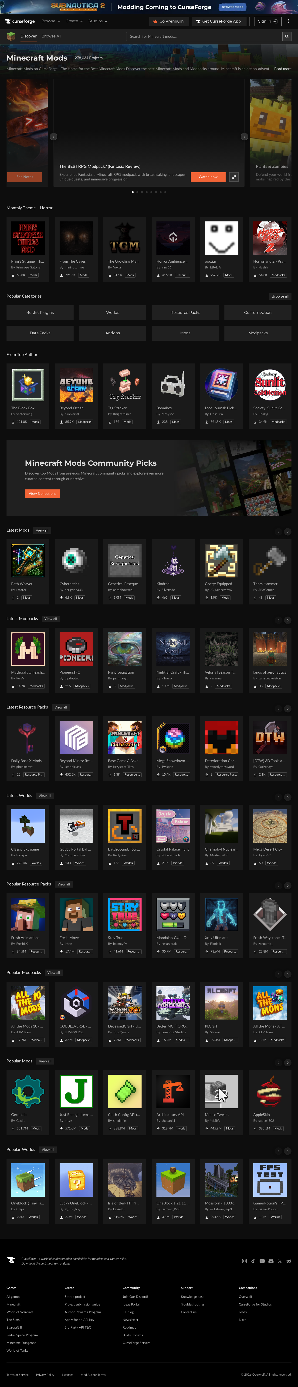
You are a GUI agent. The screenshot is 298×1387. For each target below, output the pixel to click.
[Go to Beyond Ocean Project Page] (76, 396)
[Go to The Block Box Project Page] (28, 396)
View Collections (42, 493)
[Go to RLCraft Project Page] (221, 1014)
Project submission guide (82, 1304)
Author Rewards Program (83, 1312)
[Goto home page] (20, 21)
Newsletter (130, 1320)
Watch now (208, 177)
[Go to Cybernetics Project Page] (76, 571)
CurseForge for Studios (255, 1304)
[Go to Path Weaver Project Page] (28, 571)
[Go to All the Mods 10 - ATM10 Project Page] (28, 1014)
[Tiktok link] (253, 1261)
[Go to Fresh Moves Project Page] (76, 925)
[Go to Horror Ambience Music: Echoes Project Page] (173, 249)
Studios (98, 21)
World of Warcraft (20, 1312)
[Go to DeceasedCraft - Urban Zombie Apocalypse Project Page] (124, 1014)
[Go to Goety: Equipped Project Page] (221, 571)
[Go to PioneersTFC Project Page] (76, 660)
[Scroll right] (287, 532)
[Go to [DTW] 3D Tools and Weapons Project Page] (270, 748)
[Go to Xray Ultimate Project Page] (221, 925)
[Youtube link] (262, 1261)
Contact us (188, 1312)
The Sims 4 (14, 1320)
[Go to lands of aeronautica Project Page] (270, 660)
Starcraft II (14, 1327)
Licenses (67, 1375)
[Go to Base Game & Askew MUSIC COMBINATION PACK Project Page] (124, 748)
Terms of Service (18, 1375)
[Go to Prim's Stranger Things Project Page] (28, 249)
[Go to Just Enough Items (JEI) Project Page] (76, 1102)
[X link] (280, 1261)
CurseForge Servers (136, 1343)
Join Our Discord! (135, 1297)
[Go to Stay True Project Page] (124, 925)
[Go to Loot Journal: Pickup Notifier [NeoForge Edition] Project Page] (221, 396)
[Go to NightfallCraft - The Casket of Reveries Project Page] (173, 660)
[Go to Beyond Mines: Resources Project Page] (76, 748)
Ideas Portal (131, 1304)
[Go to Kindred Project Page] (173, 571)
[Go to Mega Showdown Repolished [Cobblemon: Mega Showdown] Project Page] (173, 748)
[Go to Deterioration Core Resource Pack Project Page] (221, 748)
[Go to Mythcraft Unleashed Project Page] (28, 660)
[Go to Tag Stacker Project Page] (124, 396)
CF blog (128, 1312)
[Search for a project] (204, 36)
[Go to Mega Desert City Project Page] (270, 837)
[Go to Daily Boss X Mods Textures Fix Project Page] (28, 748)
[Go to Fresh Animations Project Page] (28, 925)
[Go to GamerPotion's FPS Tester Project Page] (270, 1191)
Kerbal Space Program (22, 1335)
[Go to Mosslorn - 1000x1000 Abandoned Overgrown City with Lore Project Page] (221, 1191)
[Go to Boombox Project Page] (173, 396)
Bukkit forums (133, 1335)
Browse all (280, 296)
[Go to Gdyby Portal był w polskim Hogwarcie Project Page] (76, 837)
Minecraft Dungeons (21, 1343)
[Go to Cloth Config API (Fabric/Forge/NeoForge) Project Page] (124, 1102)
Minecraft (13, 1304)
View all (42, 530)
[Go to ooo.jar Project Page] (221, 249)
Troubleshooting (192, 1304)
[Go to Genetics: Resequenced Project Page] (124, 571)
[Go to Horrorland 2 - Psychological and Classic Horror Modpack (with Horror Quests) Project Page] (270, 249)
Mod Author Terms (93, 1375)
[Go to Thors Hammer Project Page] (270, 571)
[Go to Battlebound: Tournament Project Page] (124, 837)
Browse (51, 21)
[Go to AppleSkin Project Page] (270, 1102)
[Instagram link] (244, 1261)
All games (13, 1297)
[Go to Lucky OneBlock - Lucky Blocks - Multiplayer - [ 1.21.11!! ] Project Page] (76, 1191)
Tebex (243, 1312)
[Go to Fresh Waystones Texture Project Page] (270, 925)
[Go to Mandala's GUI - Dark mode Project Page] (173, 925)
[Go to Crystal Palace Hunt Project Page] (173, 837)
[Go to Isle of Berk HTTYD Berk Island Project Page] (124, 1191)
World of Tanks (17, 1350)
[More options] (288, 21)
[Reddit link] (288, 1261)
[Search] (287, 36)
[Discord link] (271, 1261)
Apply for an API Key (79, 1320)
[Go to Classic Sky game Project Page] (28, 837)
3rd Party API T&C (78, 1327)
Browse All (51, 36)
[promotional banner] (149, 7)
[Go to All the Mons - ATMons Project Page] (270, 1014)
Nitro (242, 1320)
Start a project (75, 1297)
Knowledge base (192, 1297)
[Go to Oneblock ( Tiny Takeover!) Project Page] (28, 1191)
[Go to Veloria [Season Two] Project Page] (221, 660)
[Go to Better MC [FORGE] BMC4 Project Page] (173, 1014)
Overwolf (245, 1297)
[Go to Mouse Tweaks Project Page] (221, 1102)
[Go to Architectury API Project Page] (173, 1102)
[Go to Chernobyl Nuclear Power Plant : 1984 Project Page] (221, 837)
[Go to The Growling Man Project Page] (124, 249)
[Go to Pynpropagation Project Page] (124, 660)
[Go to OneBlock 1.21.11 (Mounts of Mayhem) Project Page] (173, 1191)
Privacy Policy (45, 1375)
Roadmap (129, 1327)
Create (75, 21)
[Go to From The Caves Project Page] (76, 249)
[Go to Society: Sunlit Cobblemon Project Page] (270, 396)
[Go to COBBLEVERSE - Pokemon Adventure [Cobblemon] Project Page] (76, 1014)
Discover (28, 36)
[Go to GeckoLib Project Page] (28, 1102)
